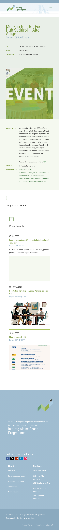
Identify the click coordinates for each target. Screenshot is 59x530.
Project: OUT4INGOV (17, 340)
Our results (12, 486)
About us (11, 471)
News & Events (13, 492)
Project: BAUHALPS (16, 246)
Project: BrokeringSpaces (17, 296)
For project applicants (16, 476)
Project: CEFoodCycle (17, 37)
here (44, 162)
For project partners (16, 481)
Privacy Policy (27, 525)
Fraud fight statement (44, 525)
